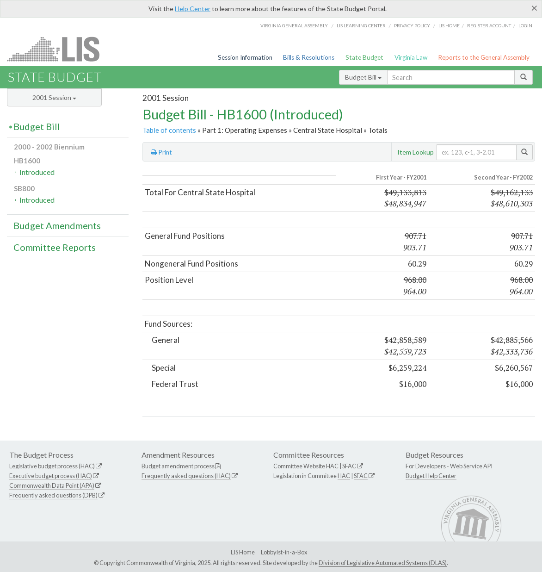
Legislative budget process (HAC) (52, 466)
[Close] (534, 8)
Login (525, 25)
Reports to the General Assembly (484, 57)
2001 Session (54, 97)
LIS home (449, 25)
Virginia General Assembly (294, 25)
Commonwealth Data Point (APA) (51, 485)
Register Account (489, 25)
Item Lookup (415, 152)
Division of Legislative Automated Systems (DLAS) (383, 562)
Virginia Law (410, 57)
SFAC (349, 466)
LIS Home (243, 552)
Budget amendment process (178, 466)
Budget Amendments (57, 225)
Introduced (37, 172)
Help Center (192, 8)
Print (161, 152)
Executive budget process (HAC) (50, 475)
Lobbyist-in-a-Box (284, 552)
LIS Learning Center (361, 25)
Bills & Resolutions (308, 57)
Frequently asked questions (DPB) (53, 495)
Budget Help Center (431, 475)
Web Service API (471, 466)
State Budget (364, 57)
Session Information (245, 57)
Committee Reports (54, 247)
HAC (332, 466)
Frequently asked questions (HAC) (186, 475)
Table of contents (169, 130)
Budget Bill (363, 77)
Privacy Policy (412, 25)
